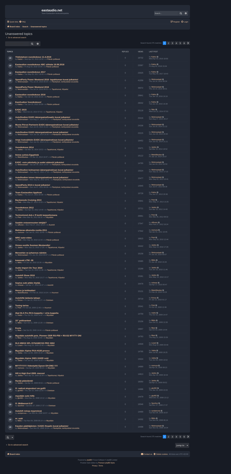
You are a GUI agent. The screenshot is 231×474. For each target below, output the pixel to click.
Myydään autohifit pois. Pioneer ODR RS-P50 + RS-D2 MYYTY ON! (48, 335)
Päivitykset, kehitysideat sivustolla (65, 82)
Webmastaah (23, 82)
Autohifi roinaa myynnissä (28, 411)
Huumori (55, 293)
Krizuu (20, 300)
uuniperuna (22, 413)
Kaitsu (20, 59)
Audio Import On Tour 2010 (28, 268)
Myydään (49, 217)
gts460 (20, 390)
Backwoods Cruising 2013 (28, 200)
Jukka (20, 353)
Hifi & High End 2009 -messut (30, 373)
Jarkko (20, 149)
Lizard (20, 345)
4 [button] (176, 43)
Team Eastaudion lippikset (28, 192)
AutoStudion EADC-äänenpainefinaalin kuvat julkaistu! (42, 117)
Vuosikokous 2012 (24, 207)
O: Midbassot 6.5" (24, 403)
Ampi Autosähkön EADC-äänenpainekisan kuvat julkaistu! (44, 140)
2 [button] (168, 43)
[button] (188, 43)
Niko (19, 112)
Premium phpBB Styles (106, 463)
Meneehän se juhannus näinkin (31, 253)
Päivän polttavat (53, 59)
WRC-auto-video (23, 238)
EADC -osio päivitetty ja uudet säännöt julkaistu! (39, 162)
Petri (19, 202)
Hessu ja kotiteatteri (25, 290)
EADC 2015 (20, 109)
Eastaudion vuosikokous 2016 (30, 94)
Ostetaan (49, 300)
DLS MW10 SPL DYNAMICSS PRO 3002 (35, 343)
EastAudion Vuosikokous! (28, 102)
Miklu (20, 262)
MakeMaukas (23, 157)
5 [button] (180, 43)
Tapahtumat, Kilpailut (60, 89)
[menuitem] (22, 22)
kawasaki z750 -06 (24, 260)
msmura (21, 232)
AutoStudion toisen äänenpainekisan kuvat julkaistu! (41, 177)
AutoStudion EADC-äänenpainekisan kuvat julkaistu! (41, 132)
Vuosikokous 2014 (24, 147)
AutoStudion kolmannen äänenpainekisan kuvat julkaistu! (44, 170)
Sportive (21, 406)
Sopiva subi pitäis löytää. (28, 283)
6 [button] (184, 43)
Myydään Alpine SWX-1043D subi (32, 358)
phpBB (89, 460)
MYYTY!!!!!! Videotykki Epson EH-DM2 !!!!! (36, 366)
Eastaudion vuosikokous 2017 (30, 72)
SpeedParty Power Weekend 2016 (32, 87)
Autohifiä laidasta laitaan (27, 298)
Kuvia (18, 328)
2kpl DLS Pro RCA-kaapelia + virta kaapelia (36, 313)
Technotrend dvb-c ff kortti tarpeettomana (36, 215)
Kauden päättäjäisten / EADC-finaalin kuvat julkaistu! (41, 426)
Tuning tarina (22, 305)
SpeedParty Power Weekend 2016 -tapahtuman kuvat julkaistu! (46, 79)
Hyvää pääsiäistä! (24, 381)
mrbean (21, 285)
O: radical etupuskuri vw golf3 (30, 388)
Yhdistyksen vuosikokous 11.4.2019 (33, 57)
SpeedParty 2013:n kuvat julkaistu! (32, 185)
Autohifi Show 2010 (25, 275)
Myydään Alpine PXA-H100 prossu (32, 350)
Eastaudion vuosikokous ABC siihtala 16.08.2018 (39, 64)
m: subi (19, 418)
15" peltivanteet (23, 320)
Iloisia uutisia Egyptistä (27, 155)
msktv (20, 315)
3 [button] (172, 43)
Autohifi (52, 225)
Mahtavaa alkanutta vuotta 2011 (31, 230)
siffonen (21, 225)
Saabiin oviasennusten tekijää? (31, 222)
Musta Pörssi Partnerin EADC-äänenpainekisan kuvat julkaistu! (47, 125)
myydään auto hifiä (24, 396)
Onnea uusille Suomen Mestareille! (32, 245)
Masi (19, 330)
